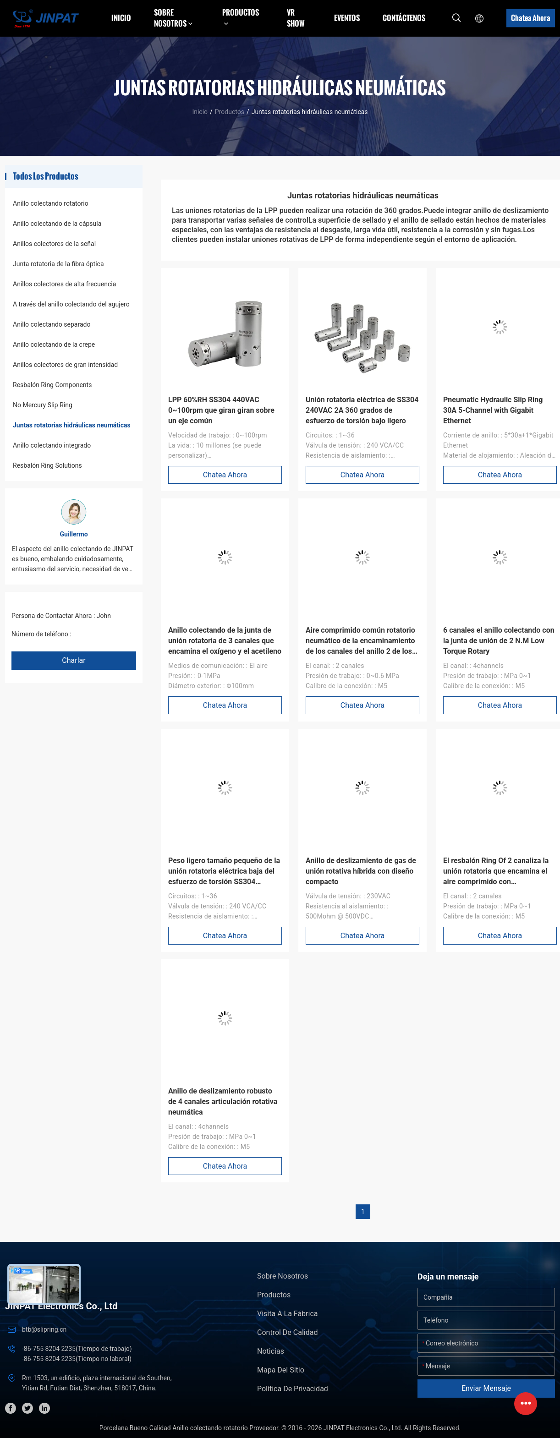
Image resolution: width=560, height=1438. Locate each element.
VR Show (296, 18)
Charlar (73, 660)
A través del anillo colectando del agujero (71, 304)
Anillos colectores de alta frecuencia (64, 284)
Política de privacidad (292, 1388)
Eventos (347, 17)
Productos (229, 111)
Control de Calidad (287, 1332)
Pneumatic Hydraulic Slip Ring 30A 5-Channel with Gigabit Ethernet (493, 410)
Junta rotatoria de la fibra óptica (58, 264)
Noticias (270, 1351)
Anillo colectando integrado (52, 445)
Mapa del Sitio (280, 1370)
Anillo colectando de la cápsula (57, 223)
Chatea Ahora (530, 17)
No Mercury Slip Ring (42, 405)
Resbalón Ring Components (52, 384)
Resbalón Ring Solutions (47, 465)
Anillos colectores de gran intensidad (65, 364)
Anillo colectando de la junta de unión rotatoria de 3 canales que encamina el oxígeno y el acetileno (224, 641)
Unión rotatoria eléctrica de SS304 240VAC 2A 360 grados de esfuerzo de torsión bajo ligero (362, 410)
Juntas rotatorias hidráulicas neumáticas (72, 425)
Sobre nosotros (282, 1276)
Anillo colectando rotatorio (50, 203)
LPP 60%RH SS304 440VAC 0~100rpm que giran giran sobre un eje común (221, 410)
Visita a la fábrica (287, 1313)
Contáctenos (404, 17)
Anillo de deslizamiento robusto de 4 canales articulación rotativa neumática (222, 1101)
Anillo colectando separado (51, 324)
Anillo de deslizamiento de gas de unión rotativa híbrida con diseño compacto (361, 871)
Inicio (121, 17)
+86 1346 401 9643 (100, 634)
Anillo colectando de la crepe (54, 344)
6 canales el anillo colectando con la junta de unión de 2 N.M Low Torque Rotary (499, 641)
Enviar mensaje (486, 1388)
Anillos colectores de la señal (54, 243)
